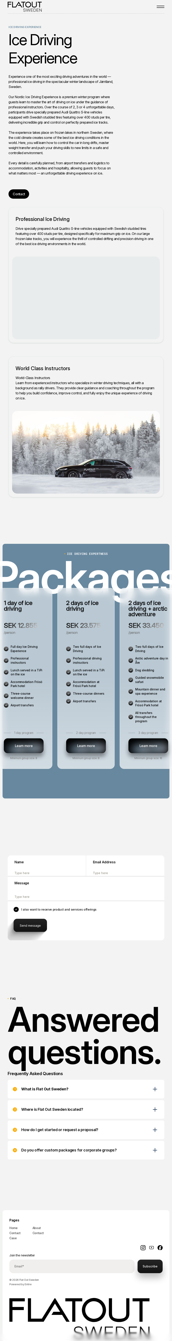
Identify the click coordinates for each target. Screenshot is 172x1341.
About (37, 1228)
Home (13, 1228)
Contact (15, 1233)
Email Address (104, 863)
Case (13, 1238)
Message (21, 884)
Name (19, 863)
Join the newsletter (22, 1255)
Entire (28, 1284)
